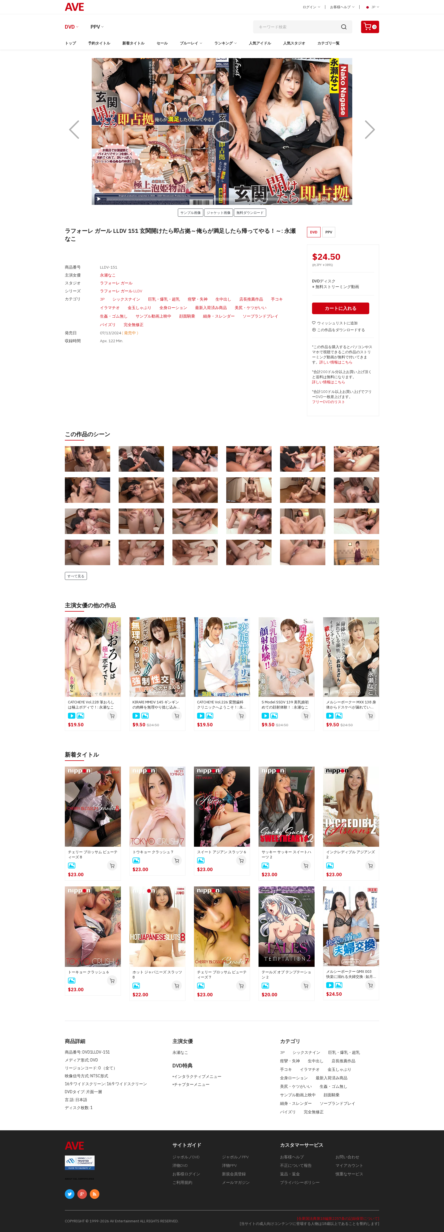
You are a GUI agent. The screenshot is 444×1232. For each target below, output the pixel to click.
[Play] (222, 131)
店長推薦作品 (251, 299)
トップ (70, 43)
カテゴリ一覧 (328, 43)
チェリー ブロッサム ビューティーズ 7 (222, 975)
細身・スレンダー (219, 316)
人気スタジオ (294, 43)
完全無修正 (134, 324)
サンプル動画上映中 (153, 316)
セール (162, 43)
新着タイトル (133, 43)
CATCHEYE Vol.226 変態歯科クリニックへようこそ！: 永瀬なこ (222, 705)
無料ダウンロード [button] (250, 212)
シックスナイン (126, 299)
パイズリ (108, 324)
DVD (70, 27)
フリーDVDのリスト (328, 401)
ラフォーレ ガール (116, 283)
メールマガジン (236, 1182)
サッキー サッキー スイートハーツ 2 (286, 854)
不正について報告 (296, 1165)
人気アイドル (260, 43)
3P (102, 299)
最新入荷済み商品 (211, 307)
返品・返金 (290, 1173)
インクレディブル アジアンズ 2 (350, 854)
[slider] (206, 199)
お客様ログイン (186, 1173)
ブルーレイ (189, 43)
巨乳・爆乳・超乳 (164, 299)
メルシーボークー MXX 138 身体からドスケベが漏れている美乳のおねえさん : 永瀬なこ (351, 705)
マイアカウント (349, 1165)
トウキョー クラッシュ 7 (153, 852)
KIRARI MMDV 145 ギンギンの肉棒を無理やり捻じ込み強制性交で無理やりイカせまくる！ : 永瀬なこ (156, 705)
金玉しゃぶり (139, 307)
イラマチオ (110, 307)
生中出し (223, 299)
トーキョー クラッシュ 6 (88, 972)
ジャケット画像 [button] (218, 212)
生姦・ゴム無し (114, 316)
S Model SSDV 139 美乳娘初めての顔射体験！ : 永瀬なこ (285, 705)
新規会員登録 (234, 1173)
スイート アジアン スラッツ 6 (221, 852)
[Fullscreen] (344, 198)
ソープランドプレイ (260, 316)
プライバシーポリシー (300, 1182)
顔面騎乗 (187, 316)
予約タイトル (99, 43)
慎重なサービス (349, 1173)
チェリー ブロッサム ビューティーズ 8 (93, 854)
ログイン (311, 7)
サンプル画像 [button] (190, 212)
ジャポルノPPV (235, 1156)
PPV (95, 27)
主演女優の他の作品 (90, 605)
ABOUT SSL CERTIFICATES (79, 1179)
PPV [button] (328, 232)
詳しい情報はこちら (336, 362)
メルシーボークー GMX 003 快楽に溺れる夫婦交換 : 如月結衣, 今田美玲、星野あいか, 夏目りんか (349, 974)
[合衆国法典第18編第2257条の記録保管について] (338, 1218)
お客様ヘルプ (342, 7)
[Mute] (335, 198)
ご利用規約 (182, 1182)
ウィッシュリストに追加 (335, 323)
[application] (222, 131)
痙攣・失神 (198, 299)
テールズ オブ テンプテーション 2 (286, 975)
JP (371, 7)
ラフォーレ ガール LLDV (121, 290)
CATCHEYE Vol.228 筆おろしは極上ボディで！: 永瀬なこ (91, 705)
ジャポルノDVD (186, 1156)
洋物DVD (180, 1165)
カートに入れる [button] (341, 308)
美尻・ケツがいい (250, 307)
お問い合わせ (347, 1156)
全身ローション (173, 307)
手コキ (277, 299)
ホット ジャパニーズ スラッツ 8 (157, 975)
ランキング (223, 43)
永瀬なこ (108, 275)
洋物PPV (229, 1165)
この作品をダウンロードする (338, 329)
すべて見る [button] (75, 576)
